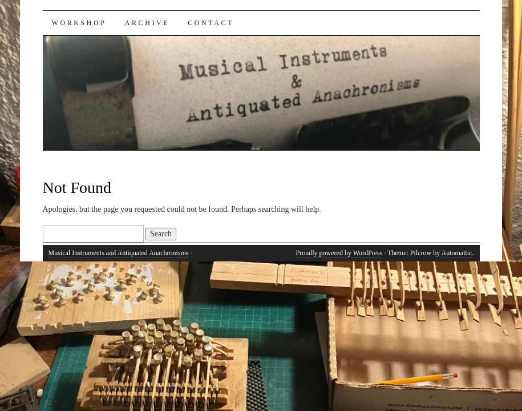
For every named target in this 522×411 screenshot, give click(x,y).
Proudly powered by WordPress (339, 253)
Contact (211, 23)
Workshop (79, 23)
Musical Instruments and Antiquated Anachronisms (118, 253)
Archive (147, 23)
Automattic (457, 253)
